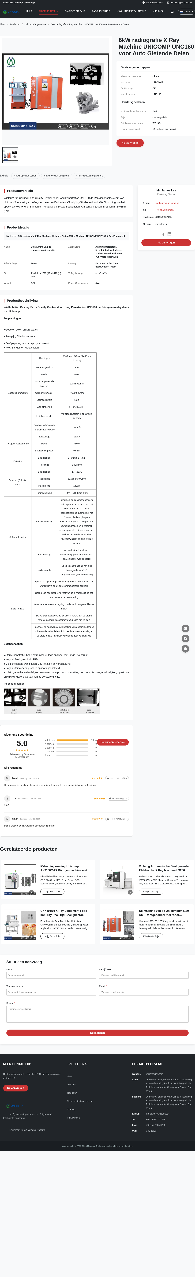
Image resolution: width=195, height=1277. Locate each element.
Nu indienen (97, 1035)
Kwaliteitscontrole (131, 11)
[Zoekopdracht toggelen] (172, 12)
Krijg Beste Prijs (52, 891)
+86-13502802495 (164, 210)
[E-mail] (185, 628)
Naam (10, 969)
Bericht (10, 1003)
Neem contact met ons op (80, 1103)
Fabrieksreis (101, 11)
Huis (29, 11)
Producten (47, 11)
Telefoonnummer (14, 986)
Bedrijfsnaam (105, 969)
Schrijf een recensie (113, 742)
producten (72, 1095)
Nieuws (158, 11)
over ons (71, 1087)
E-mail (103, 986)
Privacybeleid (73, 1120)
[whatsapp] (185, 649)
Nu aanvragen (166, 242)
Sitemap (71, 1112)
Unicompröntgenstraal (35, 24)
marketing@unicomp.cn (181, 2)
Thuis (2, 24)
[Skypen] (185, 638)
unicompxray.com (154, 1076)
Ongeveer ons (75, 11)
